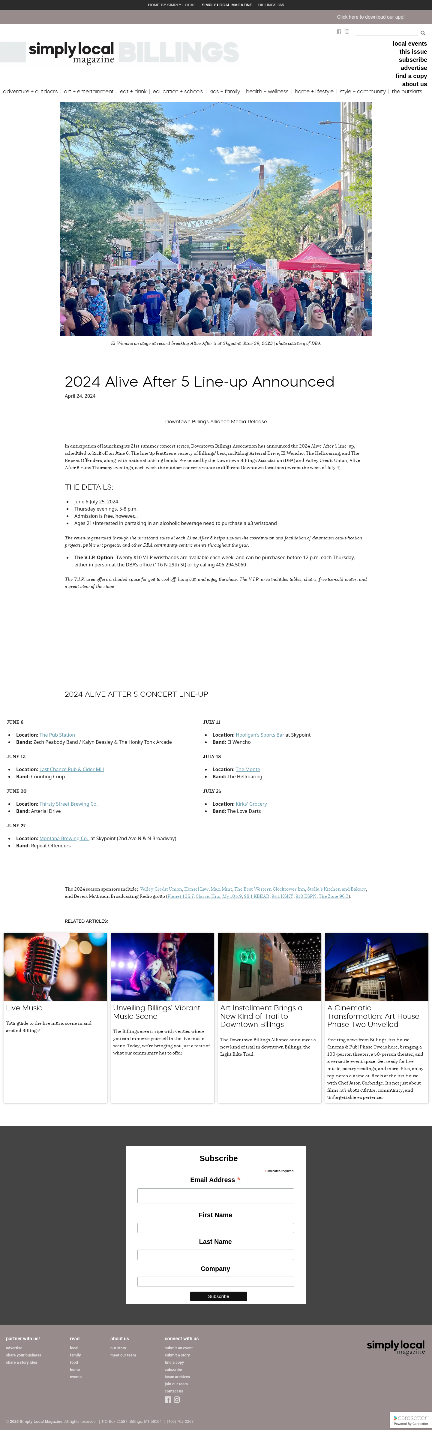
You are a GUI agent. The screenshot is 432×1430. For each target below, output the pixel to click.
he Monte (249, 769)
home (75, 1369)
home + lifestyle (314, 91)
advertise (414, 68)
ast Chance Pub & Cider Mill (73, 769)
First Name (215, 1215)
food (74, 1362)
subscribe (413, 59)
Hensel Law (196, 888)
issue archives (177, 1376)
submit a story (177, 1355)
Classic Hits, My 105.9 (219, 896)
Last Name (215, 1241)
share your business (23, 1355)
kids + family (224, 91)
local (74, 1348)
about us (414, 84)
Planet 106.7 (180, 896)
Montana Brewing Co (63, 838)
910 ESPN (306, 896)
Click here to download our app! (382, 17)
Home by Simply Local (172, 5)
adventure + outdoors (30, 91)
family (75, 1355)
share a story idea (21, 1362)
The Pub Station (57, 735)
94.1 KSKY (282, 896)
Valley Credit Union (161, 888)
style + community (363, 91)
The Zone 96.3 (334, 896)
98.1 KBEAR (256, 896)
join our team (176, 1384)
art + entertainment (89, 91)
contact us (174, 1391)
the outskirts (407, 91)
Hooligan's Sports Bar (261, 735)
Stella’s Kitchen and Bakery (336, 888)
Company (215, 1268)
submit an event (179, 1348)
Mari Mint (221, 888)
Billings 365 (271, 5)
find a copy (411, 76)
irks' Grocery (253, 804)
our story (118, 1348)
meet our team (123, 1355)
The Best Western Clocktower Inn (269, 888)
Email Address (215, 1180)
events (76, 1376)
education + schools (178, 91)
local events (410, 43)
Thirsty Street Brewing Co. (69, 804)
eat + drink (133, 91)
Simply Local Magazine (227, 5)
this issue (413, 51)
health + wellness (267, 91)
